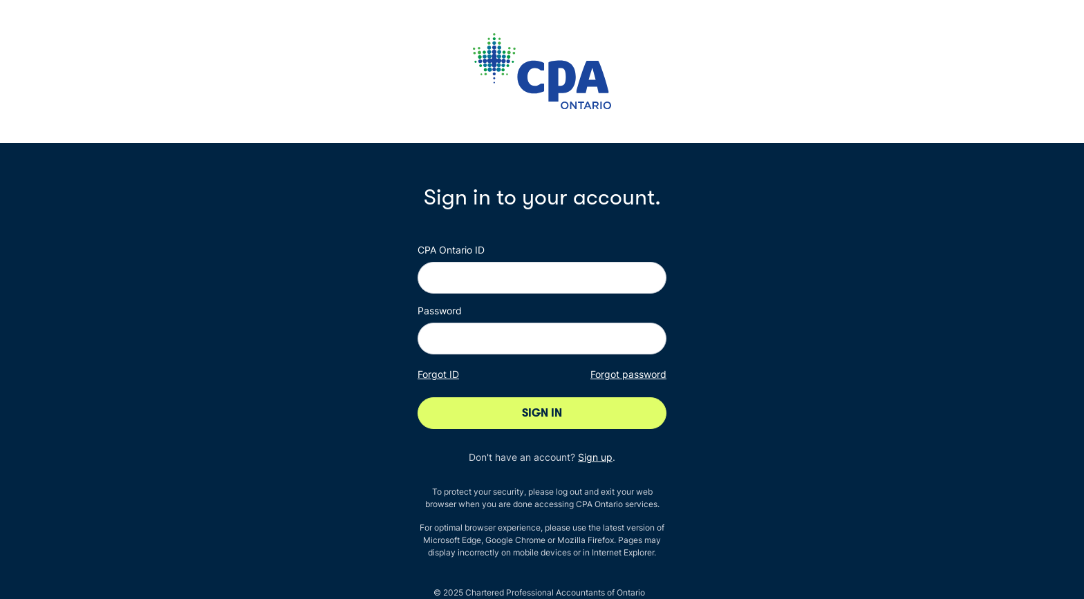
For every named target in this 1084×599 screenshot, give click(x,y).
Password (440, 310)
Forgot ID (438, 374)
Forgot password (628, 374)
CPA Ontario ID (451, 250)
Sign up (595, 457)
